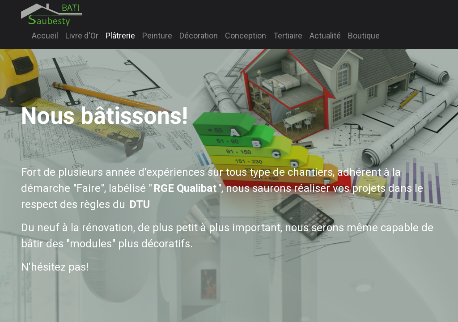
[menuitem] (45, 35)
